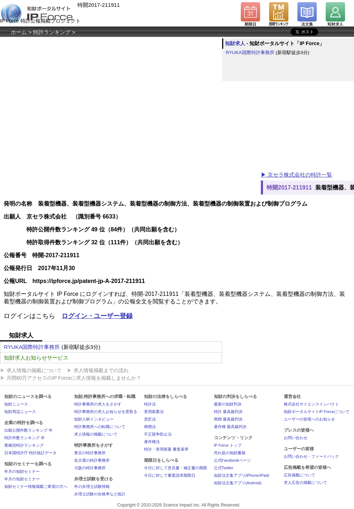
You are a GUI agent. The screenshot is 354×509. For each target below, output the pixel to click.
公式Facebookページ (232, 460)
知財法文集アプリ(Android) (238, 483)
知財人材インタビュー (94, 419)
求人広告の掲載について (305, 482)
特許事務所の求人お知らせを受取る (105, 411)
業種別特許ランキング (24, 445)
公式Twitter (223, 468)
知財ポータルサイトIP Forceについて (317, 411)
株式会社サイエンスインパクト (311, 404)
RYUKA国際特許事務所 (250, 52)
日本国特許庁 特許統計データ (30, 453)
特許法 (150, 404)
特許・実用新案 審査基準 (166, 449)
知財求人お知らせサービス (36, 358)
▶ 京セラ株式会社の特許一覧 (296, 175)
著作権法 (152, 442)
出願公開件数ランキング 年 (28, 430)
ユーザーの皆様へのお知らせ (309, 419)
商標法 (150, 426)
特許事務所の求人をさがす (97, 404)
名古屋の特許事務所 (92, 460)
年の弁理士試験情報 (92, 486)
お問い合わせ (295, 438)
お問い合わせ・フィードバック (311, 456)
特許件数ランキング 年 (24, 438)
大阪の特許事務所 (90, 468)
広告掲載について (299, 475)
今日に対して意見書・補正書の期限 (175, 468)
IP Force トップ (227, 445)
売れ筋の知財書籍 (229, 453)
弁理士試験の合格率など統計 (99, 494)
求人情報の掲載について (34, 370)
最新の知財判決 (227, 404)
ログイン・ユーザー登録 (97, 316)
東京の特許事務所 (90, 453)
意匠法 (150, 419)
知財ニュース (16, 404)
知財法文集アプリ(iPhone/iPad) (241, 475)
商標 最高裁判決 (228, 419)
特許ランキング (52, 32)
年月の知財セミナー (22, 471)
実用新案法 (154, 411)
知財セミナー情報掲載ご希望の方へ (35, 486)
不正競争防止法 (158, 434)
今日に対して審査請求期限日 (169, 475)
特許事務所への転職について (99, 426)
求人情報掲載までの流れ (101, 370)
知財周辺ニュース (20, 411)
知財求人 (235, 43)
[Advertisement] (130, 132)
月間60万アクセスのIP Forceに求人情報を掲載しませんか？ (73, 378)
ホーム (19, 32)
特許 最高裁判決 (228, 411)
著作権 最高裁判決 (230, 426)
